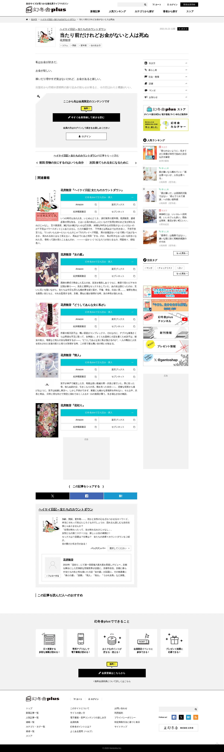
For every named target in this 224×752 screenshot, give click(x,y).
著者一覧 (30, 731)
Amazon (79, 204)
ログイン (172, 4)
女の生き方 (96, 45)
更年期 (84, 45)
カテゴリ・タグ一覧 (35, 726)
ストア (190, 11)
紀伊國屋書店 (79, 211)
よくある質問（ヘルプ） (81, 731)
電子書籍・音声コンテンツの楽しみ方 (88, 717)
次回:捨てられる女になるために (108, 162)
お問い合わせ (120, 708)
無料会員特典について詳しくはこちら (113, 681)
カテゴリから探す (144, 11)
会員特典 (74, 722)
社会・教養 (154, 77)
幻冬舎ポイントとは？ (80, 726)
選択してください (118, 548)
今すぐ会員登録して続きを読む (86, 117)
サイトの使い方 (77, 713)
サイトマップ (120, 726)
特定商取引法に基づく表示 (127, 722)
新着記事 (95, 11)
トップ (29, 708)
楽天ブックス (118, 204)
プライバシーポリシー (125, 717)
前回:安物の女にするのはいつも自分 (61, 162)
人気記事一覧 (32, 717)
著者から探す (170, 11)
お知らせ (153, 97)
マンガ (152, 90)
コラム (65, 45)
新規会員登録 (189, 4)
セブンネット (118, 211)
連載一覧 (30, 722)
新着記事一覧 (32, 713)
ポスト (182, 29)
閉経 (74, 45)
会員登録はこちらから (112, 673)
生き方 (34, 19)
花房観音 (68, 559)
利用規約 (118, 713)
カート (156, 4)
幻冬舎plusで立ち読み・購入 (98, 197)
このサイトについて (79, 708)
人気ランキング (117, 11)
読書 (151, 83)
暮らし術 (152, 70)
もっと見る (180, 253)
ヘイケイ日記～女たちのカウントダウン (58, 19)
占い (181, 268)
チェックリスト (165, 268)
